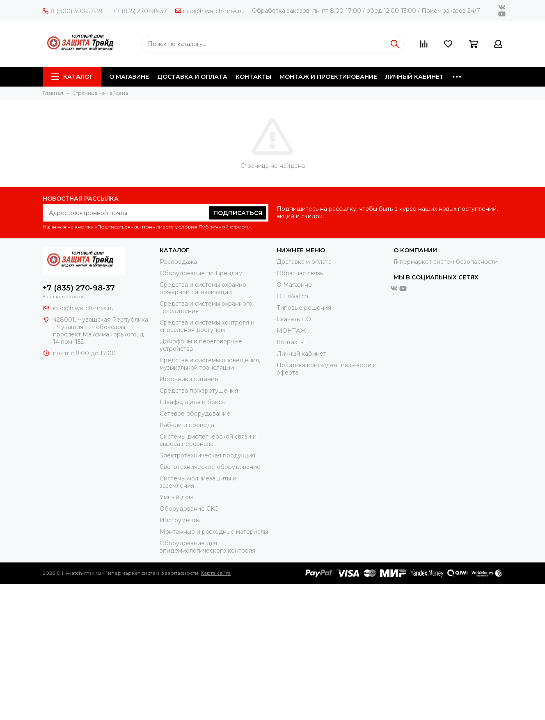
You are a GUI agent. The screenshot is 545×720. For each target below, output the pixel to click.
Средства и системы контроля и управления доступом (207, 326)
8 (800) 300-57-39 (73, 11)
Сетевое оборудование (195, 413)
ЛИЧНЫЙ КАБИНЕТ (414, 76)
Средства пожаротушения (199, 390)
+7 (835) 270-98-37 (139, 11)
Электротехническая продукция (207, 455)
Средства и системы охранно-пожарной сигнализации (204, 288)
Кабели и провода (187, 425)
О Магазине (294, 284)
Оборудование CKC (189, 508)
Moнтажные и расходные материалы (214, 531)
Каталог (72, 76)
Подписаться (237, 213)
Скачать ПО (294, 319)
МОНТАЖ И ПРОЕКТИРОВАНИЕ (328, 76)
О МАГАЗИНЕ (129, 76)
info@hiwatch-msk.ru (209, 11)
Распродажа (178, 261)
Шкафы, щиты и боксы (193, 402)
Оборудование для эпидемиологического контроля (207, 546)
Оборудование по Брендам (201, 273)
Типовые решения (304, 307)
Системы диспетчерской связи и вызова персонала (208, 440)
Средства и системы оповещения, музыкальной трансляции (210, 364)
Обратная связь (300, 273)
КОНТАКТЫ (253, 76)
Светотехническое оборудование (210, 467)
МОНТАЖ (291, 330)
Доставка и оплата (304, 261)
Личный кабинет (301, 353)
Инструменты (180, 520)
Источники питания (189, 379)
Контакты (291, 342)
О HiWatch (292, 296)
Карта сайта (216, 573)
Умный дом (176, 497)
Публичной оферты (225, 227)
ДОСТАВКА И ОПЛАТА (192, 76)
